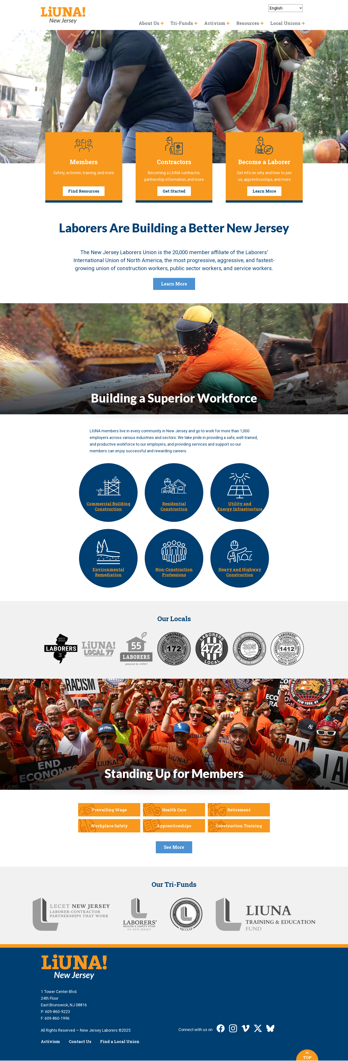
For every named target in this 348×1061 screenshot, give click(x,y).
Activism (50, 1041)
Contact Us (80, 1041)
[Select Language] (286, 8)
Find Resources (83, 191)
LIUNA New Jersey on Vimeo (245, 1028)
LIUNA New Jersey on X (258, 1028)
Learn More (264, 191)
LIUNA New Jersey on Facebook (220, 1028)
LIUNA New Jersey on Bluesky (270, 1028)
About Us (149, 23)
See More (174, 847)
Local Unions (285, 23)
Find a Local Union (119, 1041)
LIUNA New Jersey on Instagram (233, 1028)
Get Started (174, 191)
